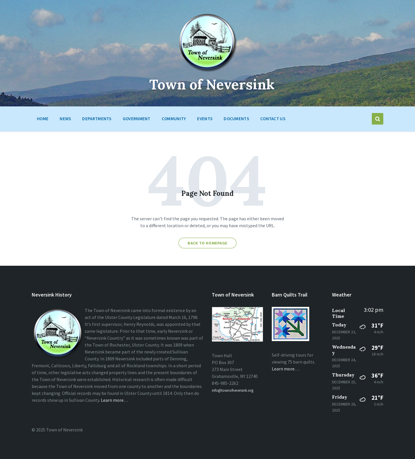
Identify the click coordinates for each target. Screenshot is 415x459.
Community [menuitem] (174, 118)
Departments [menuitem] (96, 118)
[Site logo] (208, 71)
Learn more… (114, 400)
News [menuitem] (65, 118)
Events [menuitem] (204, 118)
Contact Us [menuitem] (272, 118)
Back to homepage (207, 243)
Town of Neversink (211, 84)
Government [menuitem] (136, 118)
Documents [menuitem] (236, 118)
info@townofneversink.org (232, 390)
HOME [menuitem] (42, 118)
